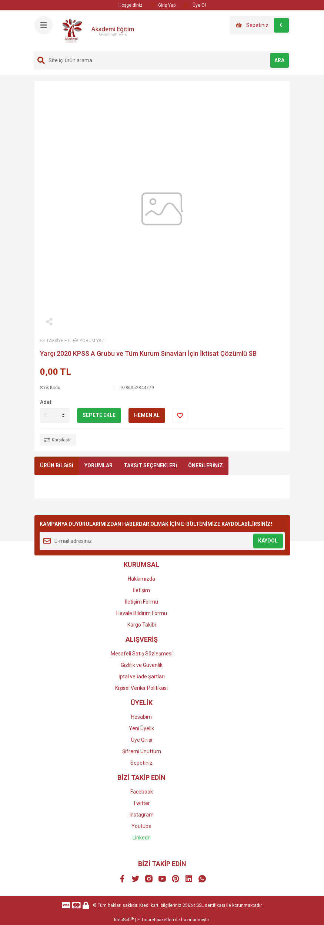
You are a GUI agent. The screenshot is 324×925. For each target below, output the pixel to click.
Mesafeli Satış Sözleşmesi (142, 654)
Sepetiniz (141, 763)
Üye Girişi (141, 740)
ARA (279, 60)
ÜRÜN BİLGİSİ (56, 465)
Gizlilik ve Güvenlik (142, 665)
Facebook (141, 792)
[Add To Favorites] (180, 415)
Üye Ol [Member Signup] (194, 5)
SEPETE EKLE (99, 415)
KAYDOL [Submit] (268, 541)
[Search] (162, 60)
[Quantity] (55, 415)
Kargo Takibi (141, 625)
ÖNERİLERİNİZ (205, 465)
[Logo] (101, 30)
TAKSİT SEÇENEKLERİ (150, 465)
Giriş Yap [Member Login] (163, 5)
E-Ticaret (146, 919)
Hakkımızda (141, 579)
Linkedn (142, 838)
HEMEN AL (147, 415)
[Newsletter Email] (162, 541)
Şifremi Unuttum (141, 751)
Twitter (141, 803)
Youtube (141, 826)
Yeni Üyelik (141, 728)
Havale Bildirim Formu (141, 613)
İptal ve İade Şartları (141, 676)
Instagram (142, 815)
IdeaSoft (124, 920)
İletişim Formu (141, 602)
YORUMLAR (98, 465)
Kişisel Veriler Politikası (141, 688)
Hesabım (141, 717)
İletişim (141, 590)
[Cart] (260, 25)
